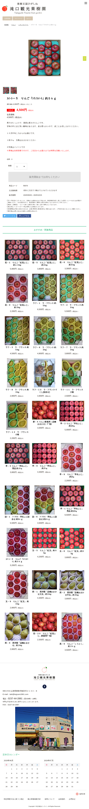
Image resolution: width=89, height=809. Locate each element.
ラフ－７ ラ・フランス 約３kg (71, 348)
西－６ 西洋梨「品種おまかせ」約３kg (17, 644)
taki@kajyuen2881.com (19, 694)
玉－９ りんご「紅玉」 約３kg (17, 602)
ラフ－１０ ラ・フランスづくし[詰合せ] (44, 391)
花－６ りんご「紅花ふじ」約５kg (72, 263)
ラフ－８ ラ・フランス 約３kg (17, 391)
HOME (6, 25)
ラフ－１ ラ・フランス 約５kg (44, 304)
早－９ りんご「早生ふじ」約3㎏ (72, 475)
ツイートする (9, 216)
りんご (13, 25)
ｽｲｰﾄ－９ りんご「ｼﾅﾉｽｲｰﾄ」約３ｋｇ (17, 560)
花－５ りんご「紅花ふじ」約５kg (44, 264)
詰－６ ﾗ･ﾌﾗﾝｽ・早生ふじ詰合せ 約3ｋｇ (44, 518)
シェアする (24, 216)
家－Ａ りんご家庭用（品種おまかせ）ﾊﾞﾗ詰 (44, 423)
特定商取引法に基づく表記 (14, 799)
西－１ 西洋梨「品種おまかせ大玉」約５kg (44, 593)
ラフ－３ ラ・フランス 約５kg (17, 348)
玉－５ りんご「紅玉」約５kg (44, 551)
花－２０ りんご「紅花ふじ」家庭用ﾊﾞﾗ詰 (44, 635)
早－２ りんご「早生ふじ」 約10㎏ (71, 425)
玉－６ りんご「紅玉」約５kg (72, 552)
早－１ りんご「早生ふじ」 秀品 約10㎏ (71, 510)
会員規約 (61, 799)
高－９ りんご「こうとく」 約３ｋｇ (72, 645)
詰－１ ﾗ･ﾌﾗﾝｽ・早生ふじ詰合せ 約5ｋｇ (17, 518)
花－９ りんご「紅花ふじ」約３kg (17, 306)
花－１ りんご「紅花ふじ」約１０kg (17, 264)
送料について (50, 799)
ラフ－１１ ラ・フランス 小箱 (71, 391)
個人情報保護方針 (34, 799)
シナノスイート (23, 25)
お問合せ (72, 799)
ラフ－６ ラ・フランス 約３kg (44, 348)
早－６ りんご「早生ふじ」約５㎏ (44, 467)
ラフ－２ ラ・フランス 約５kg (71, 306)
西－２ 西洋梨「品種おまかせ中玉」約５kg (72, 594)
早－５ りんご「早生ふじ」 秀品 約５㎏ (17, 467)
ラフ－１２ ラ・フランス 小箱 (17, 433)
